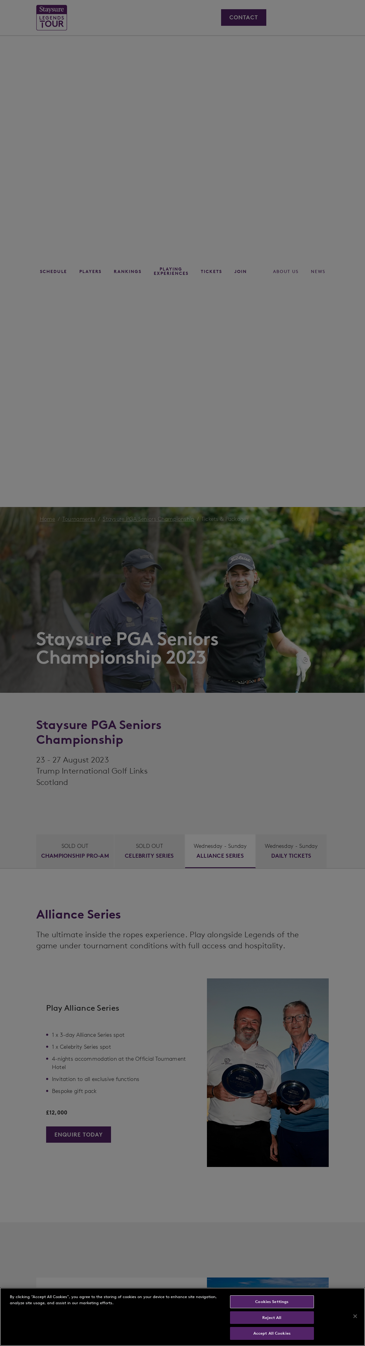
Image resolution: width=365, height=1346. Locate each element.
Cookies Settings (271, 1301)
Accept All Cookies (272, 1333)
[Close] (355, 1316)
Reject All (271, 1317)
